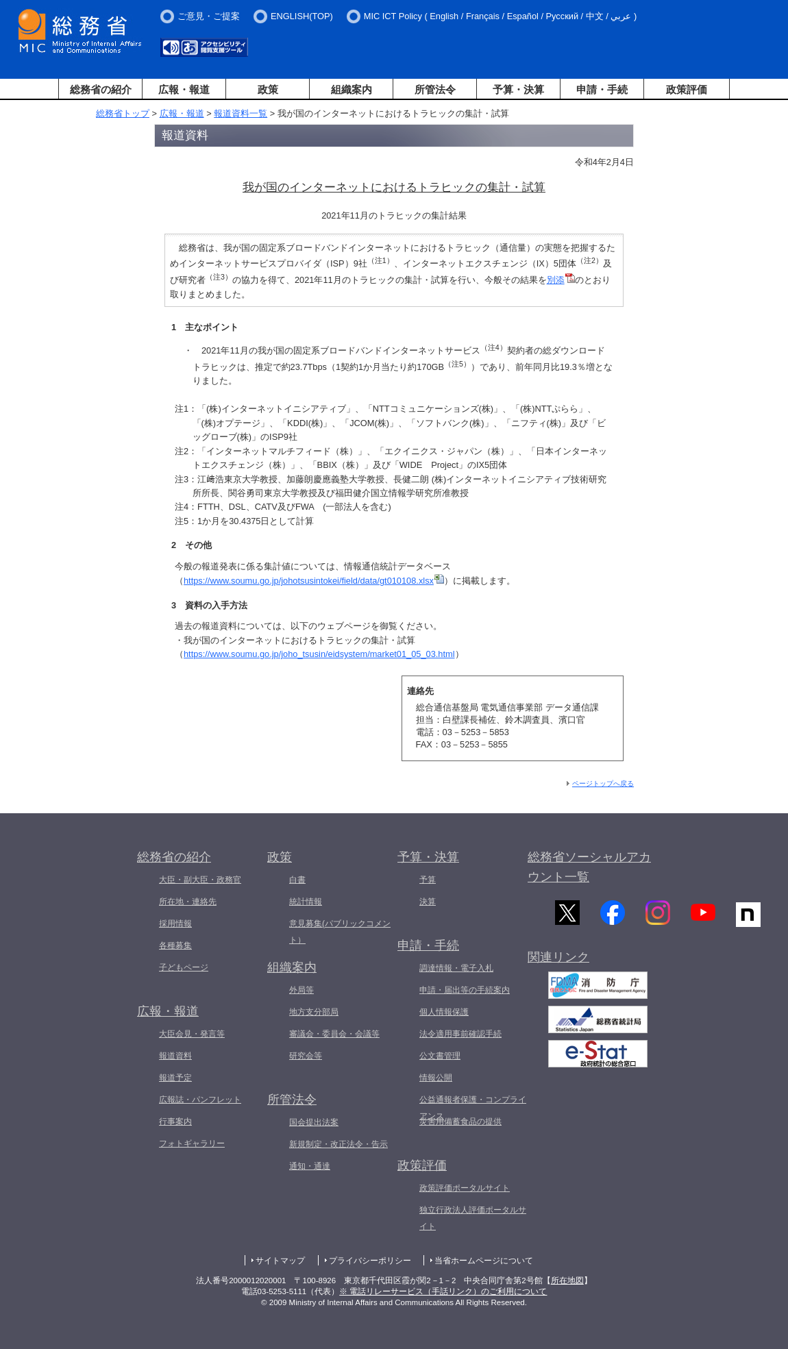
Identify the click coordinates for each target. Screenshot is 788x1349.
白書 (297, 879)
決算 (427, 901)
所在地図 (567, 1280)
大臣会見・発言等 (192, 1034)
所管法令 (435, 89)
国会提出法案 (313, 1122)
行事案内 (175, 1121)
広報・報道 (184, 89)
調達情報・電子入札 (456, 968)
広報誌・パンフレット (200, 1099)
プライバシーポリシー (370, 1261)
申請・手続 (602, 89)
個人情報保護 (444, 1012)
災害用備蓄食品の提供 (460, 1121)
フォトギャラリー (192, 1143)
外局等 (301, 990)
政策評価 (686, 89)
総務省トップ (122, 113)
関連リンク (558, 964)
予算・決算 (518, 89)
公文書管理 (439, 1056)
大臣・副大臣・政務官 (200, 879)
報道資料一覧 (240, 113)
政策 (268, 89)
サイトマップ (280, 1261)
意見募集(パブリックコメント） (340, 932)
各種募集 (175, 945)
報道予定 (175, 1077)
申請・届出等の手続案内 (464, 990)
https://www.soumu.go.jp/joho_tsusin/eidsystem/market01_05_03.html (319, 654)
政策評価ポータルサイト (464, 1188)
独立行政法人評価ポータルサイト (472, 1218)
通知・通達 (309, 1166)
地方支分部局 (313, 1012)
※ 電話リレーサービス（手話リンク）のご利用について (443, 1291)
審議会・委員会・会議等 (334, 1034)
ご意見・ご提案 (208, 16)
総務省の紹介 (101, 89)
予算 (427, 879)
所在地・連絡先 (188, 901)
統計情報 (305, 901)
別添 (561, 280)
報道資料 (175, 1056)
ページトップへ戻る (603, 783)
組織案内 (351, 89)
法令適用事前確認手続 (460, 1034)
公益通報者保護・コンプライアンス (472, 1108)
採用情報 (175, 923)
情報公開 (435, 1077)
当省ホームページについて (483, 1261)
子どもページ (183, 967)
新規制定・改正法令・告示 (338, 1144)
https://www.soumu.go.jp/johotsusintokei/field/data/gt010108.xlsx (314, 581)
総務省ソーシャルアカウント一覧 (589, 867)
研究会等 (305, 1056)
